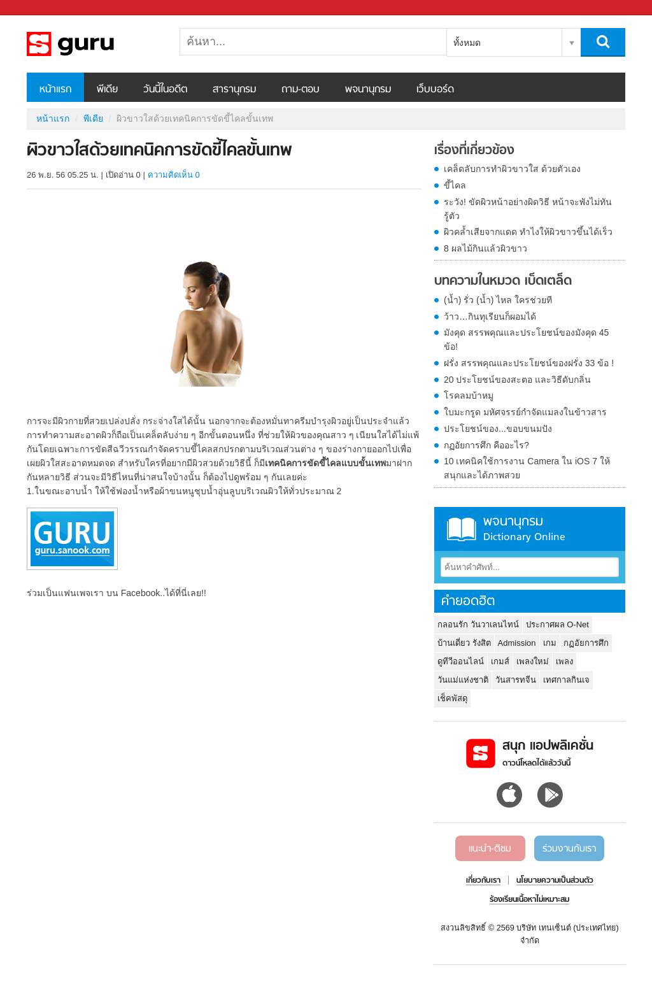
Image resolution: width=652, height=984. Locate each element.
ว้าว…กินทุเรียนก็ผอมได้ (490, 316)
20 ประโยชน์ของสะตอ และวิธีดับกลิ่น (517, 379)
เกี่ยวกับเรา (483, 880)
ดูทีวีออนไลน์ (460, 661)
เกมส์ (500, 661)
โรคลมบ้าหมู (468, 395)
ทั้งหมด (467, 43)
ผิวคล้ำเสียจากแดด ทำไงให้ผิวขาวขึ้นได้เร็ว (528, 232)
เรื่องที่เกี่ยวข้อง (474, 151)
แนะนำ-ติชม (490, 849)
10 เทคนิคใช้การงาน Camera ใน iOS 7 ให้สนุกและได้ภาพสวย (527, 468)
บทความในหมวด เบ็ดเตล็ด (503, 281)
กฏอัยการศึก (586, 643)
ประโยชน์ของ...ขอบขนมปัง (498, 429)
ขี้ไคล (455, 185)
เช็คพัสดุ (452, 698)
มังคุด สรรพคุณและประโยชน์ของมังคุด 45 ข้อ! (526, 339)
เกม (549, 643)
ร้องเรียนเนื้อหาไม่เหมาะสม (529, 900)
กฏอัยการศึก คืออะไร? (486, 445)
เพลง (564, 661)
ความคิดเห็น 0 (174, 175)
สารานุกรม (234, 90)
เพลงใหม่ (532, 661)
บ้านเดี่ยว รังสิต (464, 643)
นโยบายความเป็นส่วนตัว (554, 880)
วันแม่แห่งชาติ (462, 680)
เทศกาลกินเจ (566, 680)
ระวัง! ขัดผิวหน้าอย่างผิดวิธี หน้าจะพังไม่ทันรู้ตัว (528, 209)
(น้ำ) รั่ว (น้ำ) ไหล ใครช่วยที (498, 300)
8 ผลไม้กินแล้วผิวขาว (485, 248)
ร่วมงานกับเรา (569, 849)
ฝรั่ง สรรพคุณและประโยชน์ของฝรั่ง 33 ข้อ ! (529, 363)
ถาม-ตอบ (300, 90)
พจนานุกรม (368, 90)
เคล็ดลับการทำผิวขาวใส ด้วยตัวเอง (512, 169)
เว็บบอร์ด (435, 90)
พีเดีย (107, 90)
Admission (517, 643)
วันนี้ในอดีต (165, 90)
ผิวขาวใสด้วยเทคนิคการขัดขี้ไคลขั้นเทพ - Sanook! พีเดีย (93, 44)
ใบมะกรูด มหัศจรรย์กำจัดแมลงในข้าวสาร (525, 412)
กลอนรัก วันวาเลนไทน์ (478, 624)
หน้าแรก (55, 90)
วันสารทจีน (515, 680)
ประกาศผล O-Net (557, 624)
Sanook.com (38, 8)
